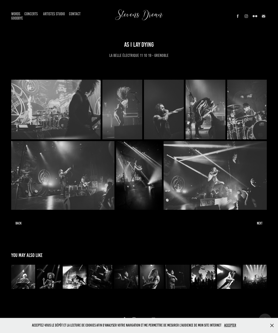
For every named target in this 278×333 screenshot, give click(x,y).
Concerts (31, 14)
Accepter (230, 325)
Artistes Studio (54, 14)
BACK (19, 223)
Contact (75, 14)
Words (15, 14)
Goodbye (17, 18)
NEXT (259, 223)
